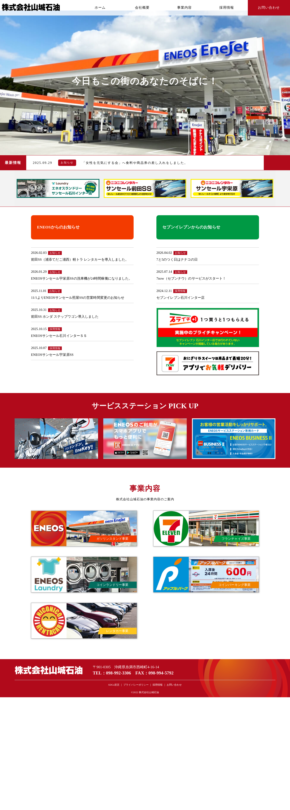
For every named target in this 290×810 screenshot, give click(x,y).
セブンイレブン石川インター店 (180, 297)
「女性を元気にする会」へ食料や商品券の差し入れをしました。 (135, 163)
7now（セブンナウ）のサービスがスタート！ (191, 278)
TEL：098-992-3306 (112, 673)
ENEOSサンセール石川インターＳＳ (59, 336)
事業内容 (184, 7)
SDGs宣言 (113, 684)
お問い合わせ (269, 7)
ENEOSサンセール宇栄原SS (52, 355)
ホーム (100, 7)
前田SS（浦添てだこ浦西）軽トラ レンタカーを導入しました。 (80, 259)
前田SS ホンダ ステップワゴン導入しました (64, 316)
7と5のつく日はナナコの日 (177, 259)
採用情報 (226, 7)
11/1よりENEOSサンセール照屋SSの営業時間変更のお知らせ (77, 297)
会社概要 (142, 7)
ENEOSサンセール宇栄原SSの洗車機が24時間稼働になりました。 (81, 278)
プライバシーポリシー (136, 684)
